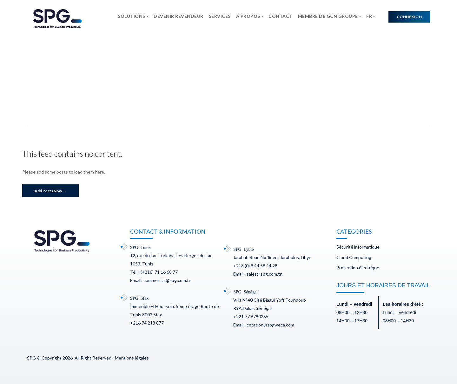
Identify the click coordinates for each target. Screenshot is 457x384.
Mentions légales (132, 357)
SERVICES (220, 16)
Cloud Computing (353, 257)
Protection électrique (357, 267)
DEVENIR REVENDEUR (178, 16)
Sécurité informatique (358, 247)
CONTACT (280, 16)
